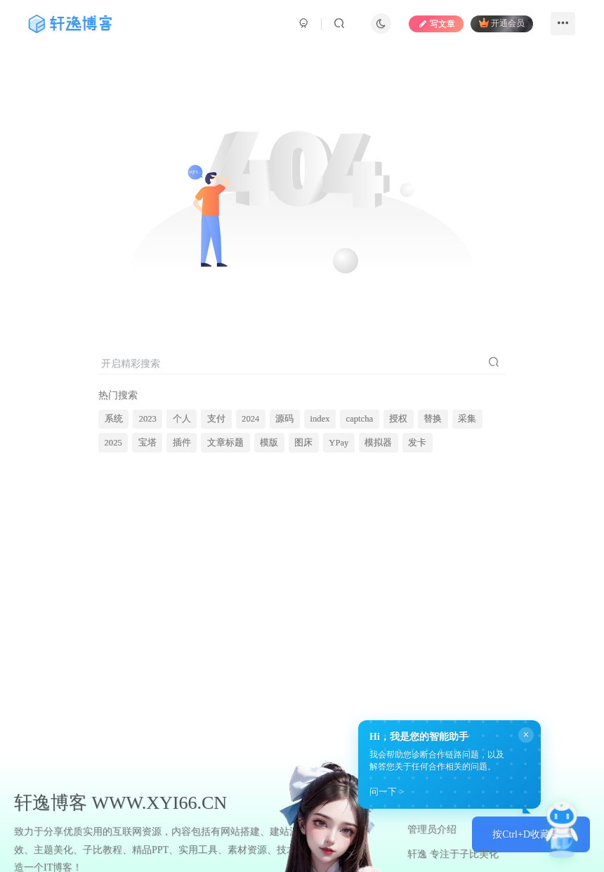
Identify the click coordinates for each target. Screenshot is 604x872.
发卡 (417, 443)
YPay (338, 443)
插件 (182, 443)
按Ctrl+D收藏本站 (531, 834)
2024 (250, 419)
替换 (433, 419)
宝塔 (147, 443)
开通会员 (502, 23)
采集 (467, 419)
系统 (114, 419)
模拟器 (378, 443)
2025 (113, 443)
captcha (359, 419)
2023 (148, 419)
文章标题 (225, 443)
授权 (398, 419)
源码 (284, 419)
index (319, 419)
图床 (303, 443)
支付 (216, 419)
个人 (182, 419)
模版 (269, 443)
